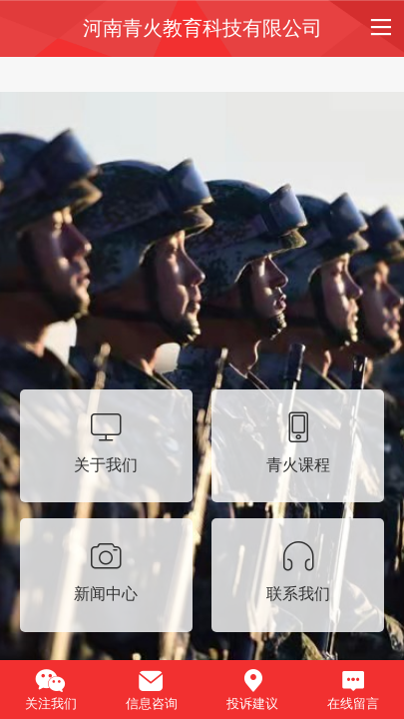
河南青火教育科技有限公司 (202, 28)
